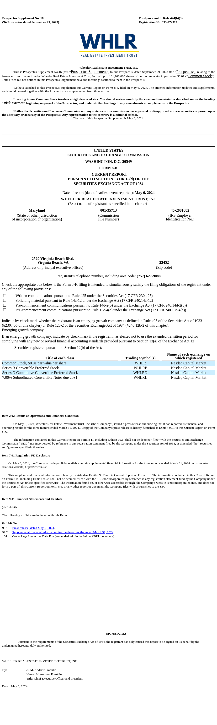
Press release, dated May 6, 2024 (33, 528)
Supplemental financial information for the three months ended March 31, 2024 (62, 532)
